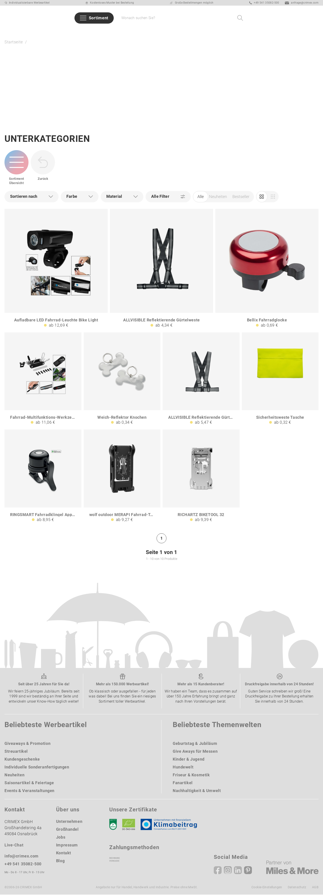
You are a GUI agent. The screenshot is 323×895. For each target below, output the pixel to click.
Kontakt (63, 853)
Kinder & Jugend (189, 759)
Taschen (205, 30)
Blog (60, 861)
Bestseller (64, 30)
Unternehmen (69, 821)
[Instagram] (228, 871)
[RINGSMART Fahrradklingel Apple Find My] (42, 476)
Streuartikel (16, 751)
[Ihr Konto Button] (291, 18)
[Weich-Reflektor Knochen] (122, 379)
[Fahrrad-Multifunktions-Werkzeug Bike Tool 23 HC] (42, 379)
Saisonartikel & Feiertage (29, 783)
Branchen (112, 30)
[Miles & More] (292, 868)
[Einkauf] (273, 197)
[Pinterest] (248, 871)
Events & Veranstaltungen (29, 791)
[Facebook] (218, 871)
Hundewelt (183, 767)
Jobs (60, 837)
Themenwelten (141, 30)
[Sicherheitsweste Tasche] (280, 379)
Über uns (280, 30)
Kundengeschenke (22, 759)
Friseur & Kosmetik (191, 775)
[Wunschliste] (302, 18)
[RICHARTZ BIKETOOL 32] (201, 476)
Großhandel (67, 829)
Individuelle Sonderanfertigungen (36, 767)
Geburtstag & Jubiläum (195, 743)
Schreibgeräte (176, 30)
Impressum (67, 845)
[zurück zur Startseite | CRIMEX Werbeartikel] (24, 18)
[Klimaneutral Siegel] (171, 824)
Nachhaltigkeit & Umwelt (197, 791)
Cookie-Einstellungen (266, 887)
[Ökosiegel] (128, 824)
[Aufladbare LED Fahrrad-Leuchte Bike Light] (56, 268)
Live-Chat (13, 845)
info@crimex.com (21, 856)
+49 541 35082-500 (264, 2)
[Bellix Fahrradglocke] (267, 268)
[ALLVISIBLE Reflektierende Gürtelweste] (161, 268)
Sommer (12, 30)
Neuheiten (38, 30)
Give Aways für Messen (242, 30)
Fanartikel (183, 783)
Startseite (13, 42)
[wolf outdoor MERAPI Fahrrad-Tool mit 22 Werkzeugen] (122, 476)
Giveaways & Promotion (27, 743)
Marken (88, 30)
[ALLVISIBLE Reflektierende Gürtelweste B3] (201, 379)
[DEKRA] (113, 824)
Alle (200, 196)
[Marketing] (261, 197)
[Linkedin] (238, 871)
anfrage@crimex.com (302, 2)
